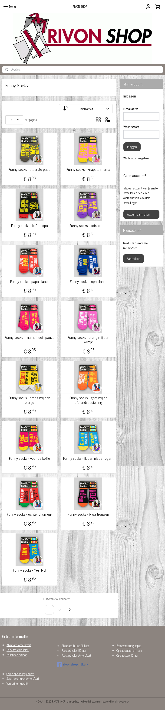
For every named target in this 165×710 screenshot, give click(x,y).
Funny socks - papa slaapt (29, 281)
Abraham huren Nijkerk (75, 645)
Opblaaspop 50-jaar (127, 655)
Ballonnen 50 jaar (17, 654)
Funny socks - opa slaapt (88, 281)
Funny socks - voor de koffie (29, 458)
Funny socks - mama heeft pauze (29, 337)
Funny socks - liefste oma (88, 225)
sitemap (71, 701)
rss (77, 701)
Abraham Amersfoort (19, 644)
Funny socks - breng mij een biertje (29, 399)
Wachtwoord (131, 126)
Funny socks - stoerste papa (29, 169)
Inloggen (132, 146)
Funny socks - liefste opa (29, 225)
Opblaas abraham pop (129, 650)
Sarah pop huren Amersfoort (23, 678)
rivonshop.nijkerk (72, 664)
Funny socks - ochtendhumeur (29, 514)
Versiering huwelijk (17, 683)
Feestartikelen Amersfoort (76, 655)
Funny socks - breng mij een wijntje (88, 339)
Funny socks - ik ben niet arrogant (88, 458)
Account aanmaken (138, 214)
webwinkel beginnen (90, 701)
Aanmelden (133, 258)
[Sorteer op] (85, 108)
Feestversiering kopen (128, 645)
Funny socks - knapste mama (88, 169)
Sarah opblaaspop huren (20, 673)
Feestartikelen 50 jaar (74, 650)
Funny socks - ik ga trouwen (88, 514)
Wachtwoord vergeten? (136, 158)
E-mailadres (130, 108)
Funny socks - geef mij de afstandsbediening (88, 399)
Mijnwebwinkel (122, 701)
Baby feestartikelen (18, 649)
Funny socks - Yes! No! (29, 570)
